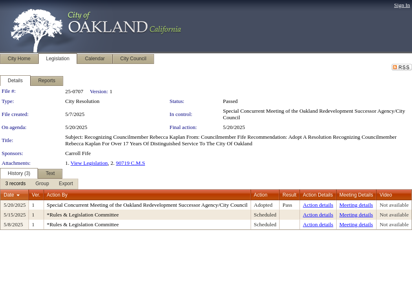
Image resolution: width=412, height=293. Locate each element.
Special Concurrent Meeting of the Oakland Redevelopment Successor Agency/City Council (147, 205)
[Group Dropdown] (42, 184)
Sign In (402, 5)
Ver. (36, 195)
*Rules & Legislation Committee (83, 215)
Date (9, 195)
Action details (318, 205)
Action (260, 195)
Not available (393, 205)
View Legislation (89, 163)
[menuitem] (15, 184)
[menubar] (39, 184)
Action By (57, 195)
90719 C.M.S (130, 163)
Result (289, 195)
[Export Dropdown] (66, 184)
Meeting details (356, 205)
